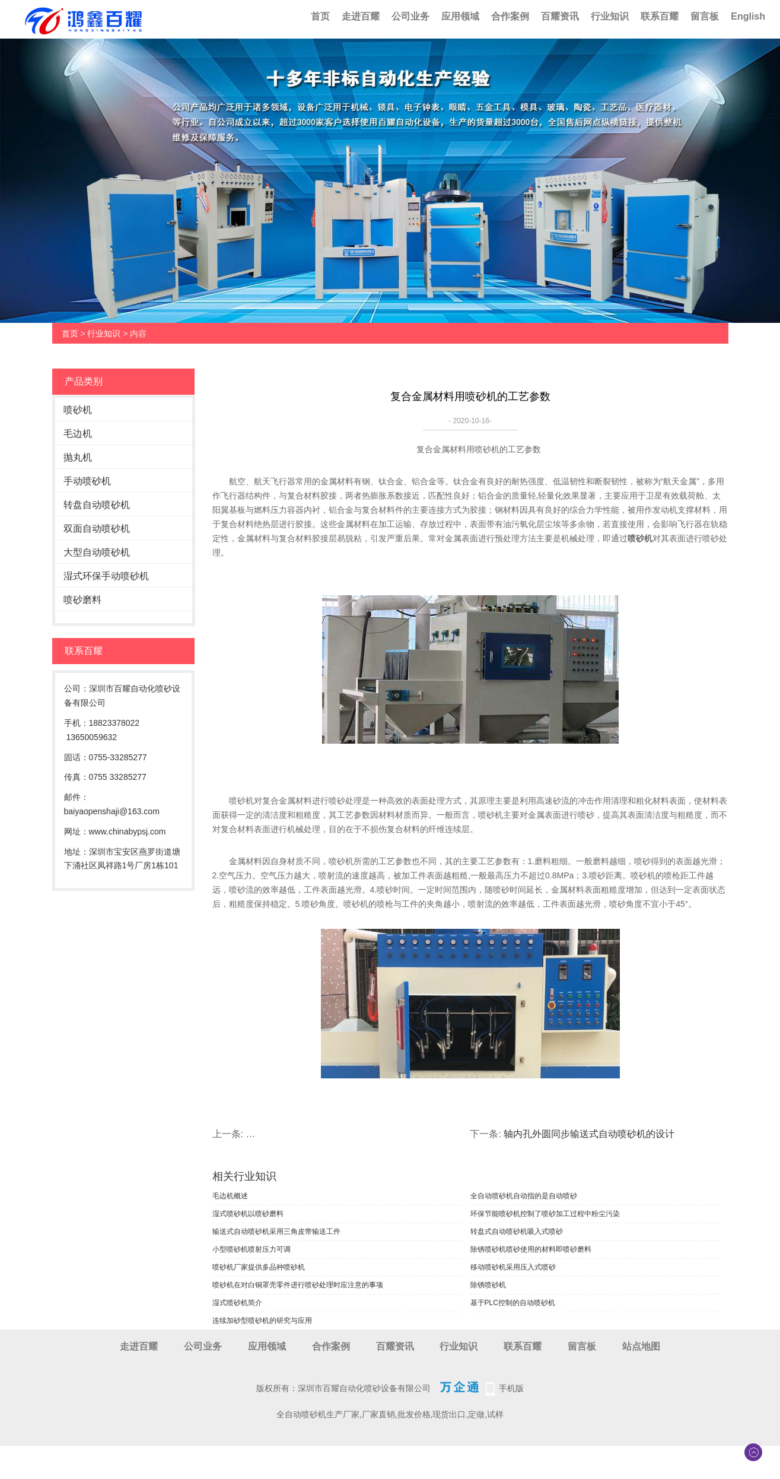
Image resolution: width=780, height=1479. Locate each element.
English (748, 16)
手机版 (511, 1388)
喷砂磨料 (82, 600)
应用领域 (460, 16)
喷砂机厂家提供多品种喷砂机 (258, 1267)
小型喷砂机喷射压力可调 (251, 1249)
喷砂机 (77, 410)
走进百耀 (361, 16)
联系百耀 (660, 16)
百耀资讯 (560, 16)
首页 (320, 16)
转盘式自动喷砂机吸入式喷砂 (516, 1231)
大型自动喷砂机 (96, 552)
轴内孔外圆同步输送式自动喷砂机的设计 (589, 1134)
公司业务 (410, 16)
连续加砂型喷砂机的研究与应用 (262, 1320)
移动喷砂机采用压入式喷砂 (513, 1267)
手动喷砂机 (87, 481)
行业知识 (610, 16)
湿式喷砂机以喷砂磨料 (248, 1214)
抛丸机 (77, 457)
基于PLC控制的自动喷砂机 (512, 1303)
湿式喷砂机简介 (237, 1303)
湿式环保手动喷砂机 (106, 576)
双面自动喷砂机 (96, 528)
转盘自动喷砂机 (96, 505)
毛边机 (77, 434)
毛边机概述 (230, 1196)
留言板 (704, 16)
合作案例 (510, 16)
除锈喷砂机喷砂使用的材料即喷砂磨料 (530, 1249)
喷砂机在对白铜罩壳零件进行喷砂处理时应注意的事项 (297, 1285)
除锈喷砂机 (488, 1285)
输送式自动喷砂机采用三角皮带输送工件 (276, 1231)
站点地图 (641, 1346)
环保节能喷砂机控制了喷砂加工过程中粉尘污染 (545, 1214)
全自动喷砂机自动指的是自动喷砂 (523, 1196)
